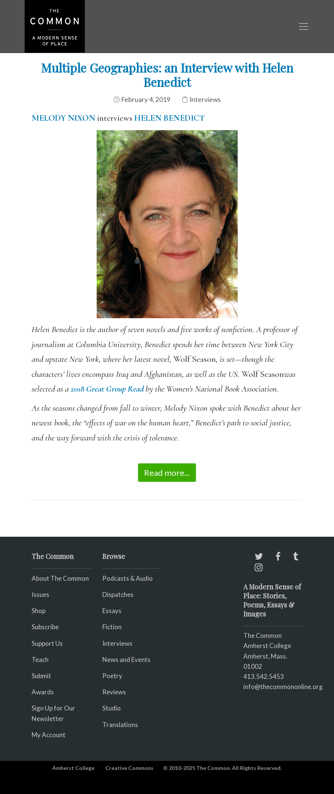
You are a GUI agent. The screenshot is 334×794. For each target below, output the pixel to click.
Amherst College (73, 768)
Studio (111, 708)
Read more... (167, 473)
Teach (40, 659)
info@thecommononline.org (283, 687)
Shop (39, 611)
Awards (43, 692)
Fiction (111, 627)
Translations (120, 725)
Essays (111, 611)
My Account (48, 735)
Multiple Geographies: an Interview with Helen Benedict (167, 74)
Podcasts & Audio (127, 578)
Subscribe (45, 627)
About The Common (60, 578)
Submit (41, 676)
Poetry (112, 676)
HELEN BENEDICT (169, 118)
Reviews (114, 692)
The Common (262, 635)
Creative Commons (129, 768)
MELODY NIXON (63, 118)
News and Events (126, 659)
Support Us (47, 643)
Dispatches (118, 594)
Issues (40, 594)
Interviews (205, 99)
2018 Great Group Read (107, 389)
